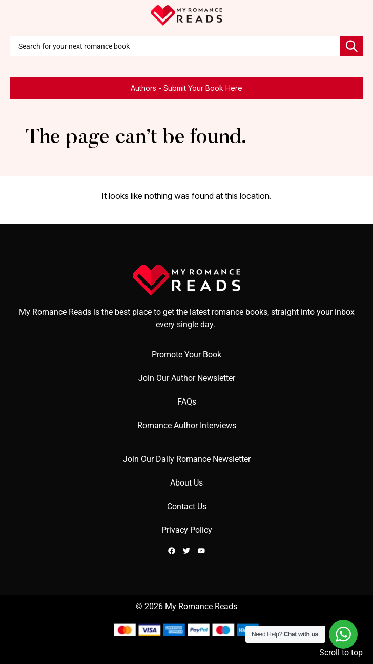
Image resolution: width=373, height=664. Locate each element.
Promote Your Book (186, 354)
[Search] (351, 46)
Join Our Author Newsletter (186, 378)
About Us (186, 483)
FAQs (186, 402)
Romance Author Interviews (186, 425)
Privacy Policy (186, 530)
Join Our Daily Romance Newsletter (187, 459)
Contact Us (186, 506)
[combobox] (175, 46)
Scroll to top (341, 652)
